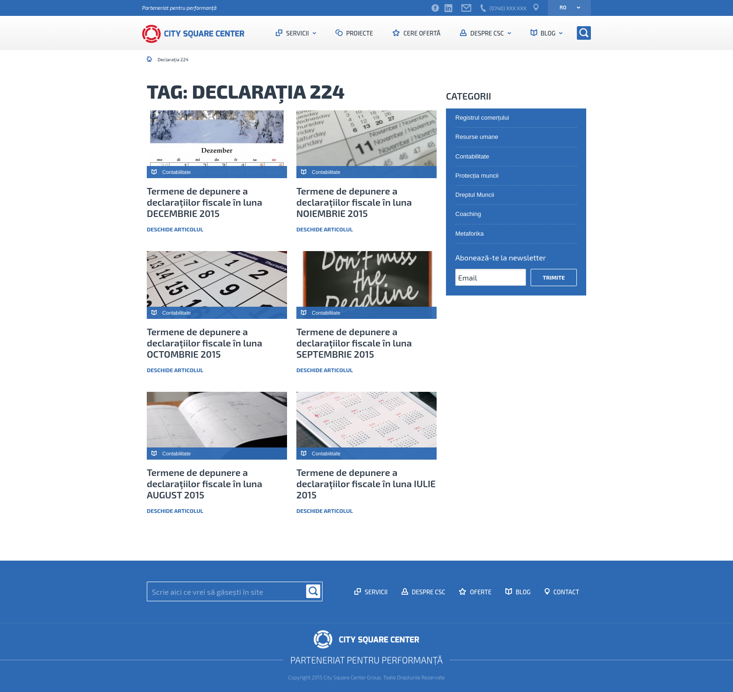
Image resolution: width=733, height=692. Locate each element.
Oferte (479, 592)
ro (567, 7)
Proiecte (359, 33)
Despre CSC (487, 33)
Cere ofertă (421, 33)
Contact (565, 592)
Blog (548, 33)
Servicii (297, 33)
